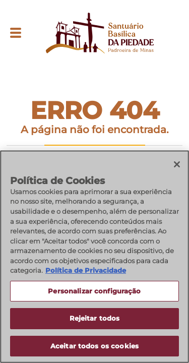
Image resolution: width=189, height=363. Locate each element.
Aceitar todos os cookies (94, 347)
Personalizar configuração (94, 291)
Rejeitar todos (95, 319)
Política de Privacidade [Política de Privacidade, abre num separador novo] (85, 271)
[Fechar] (177, 165)
